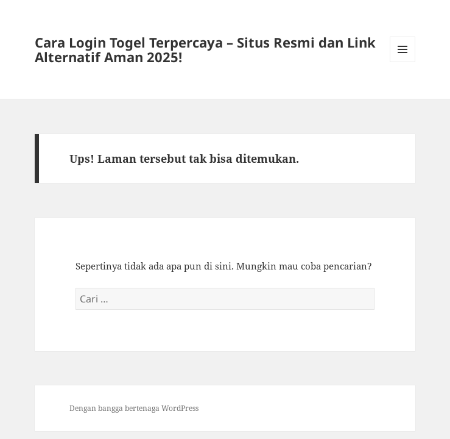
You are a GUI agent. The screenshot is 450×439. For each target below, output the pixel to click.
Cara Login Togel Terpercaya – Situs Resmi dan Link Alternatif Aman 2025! (205, 49)
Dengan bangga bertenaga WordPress (134, 408)
